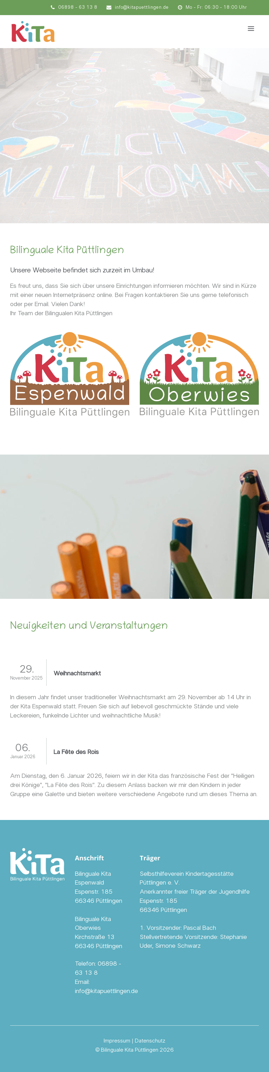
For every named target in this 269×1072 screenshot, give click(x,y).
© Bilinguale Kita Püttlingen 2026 (134, 1050)
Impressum (117, 1041)
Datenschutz (150, 1041)
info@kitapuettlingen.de (137, 7)
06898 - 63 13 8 (74, 7)
